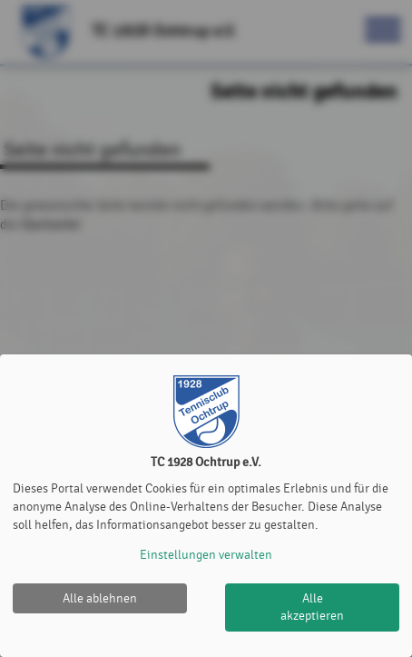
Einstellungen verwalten (206, 555)
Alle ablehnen (100, 598)
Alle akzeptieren (312, 607)
